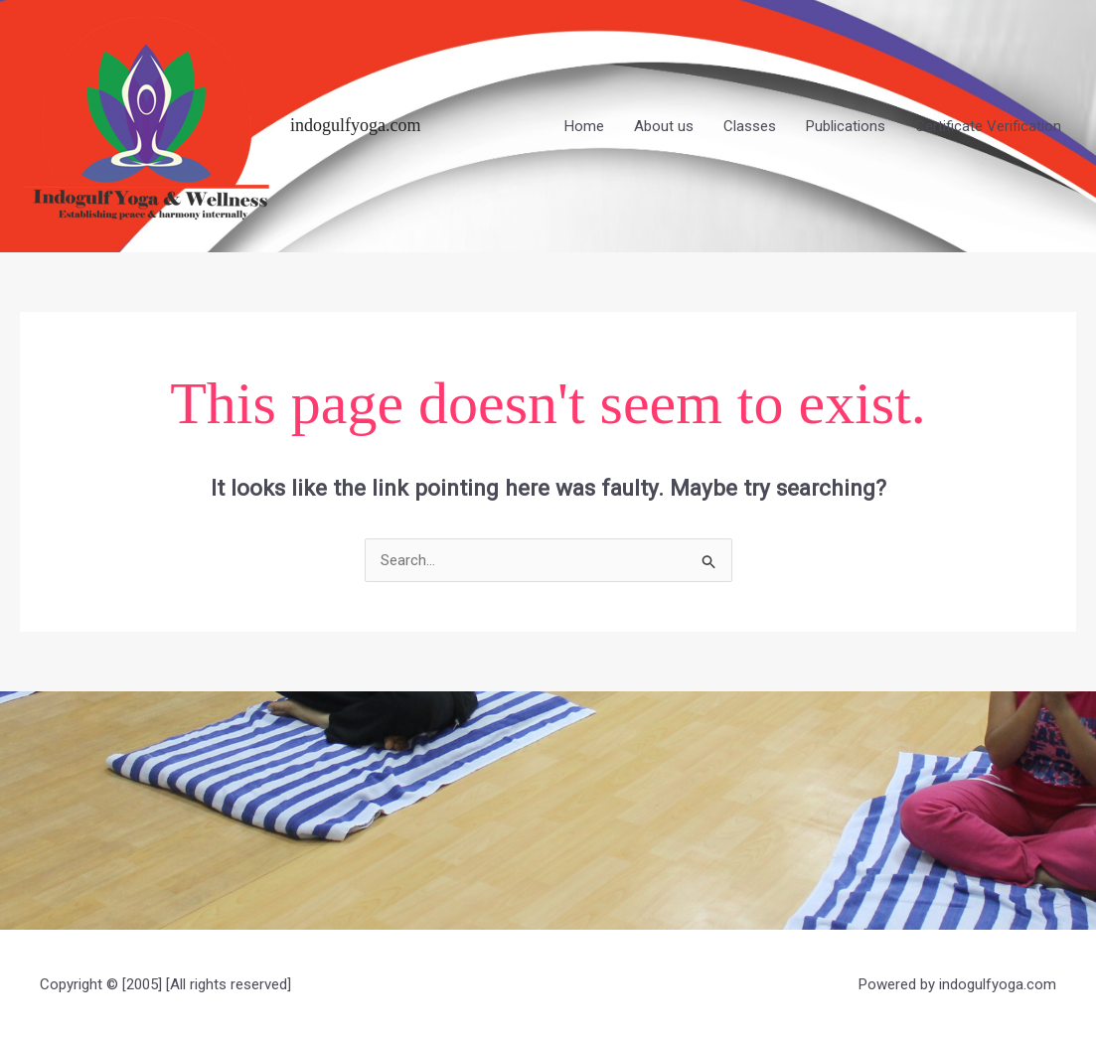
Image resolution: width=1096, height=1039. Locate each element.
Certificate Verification (988, 126)
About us (664, 126)
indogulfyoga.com (355, 125)
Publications (845, 126)
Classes (749, 126)
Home (584, 126)
